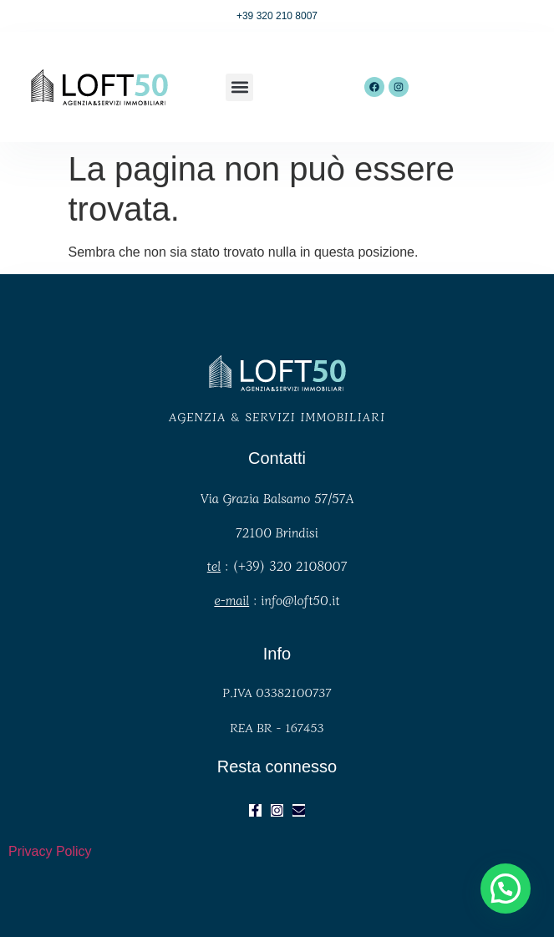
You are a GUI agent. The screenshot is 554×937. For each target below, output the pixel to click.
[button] (239, 87)
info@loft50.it (300, 600)
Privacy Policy (50, 851)
